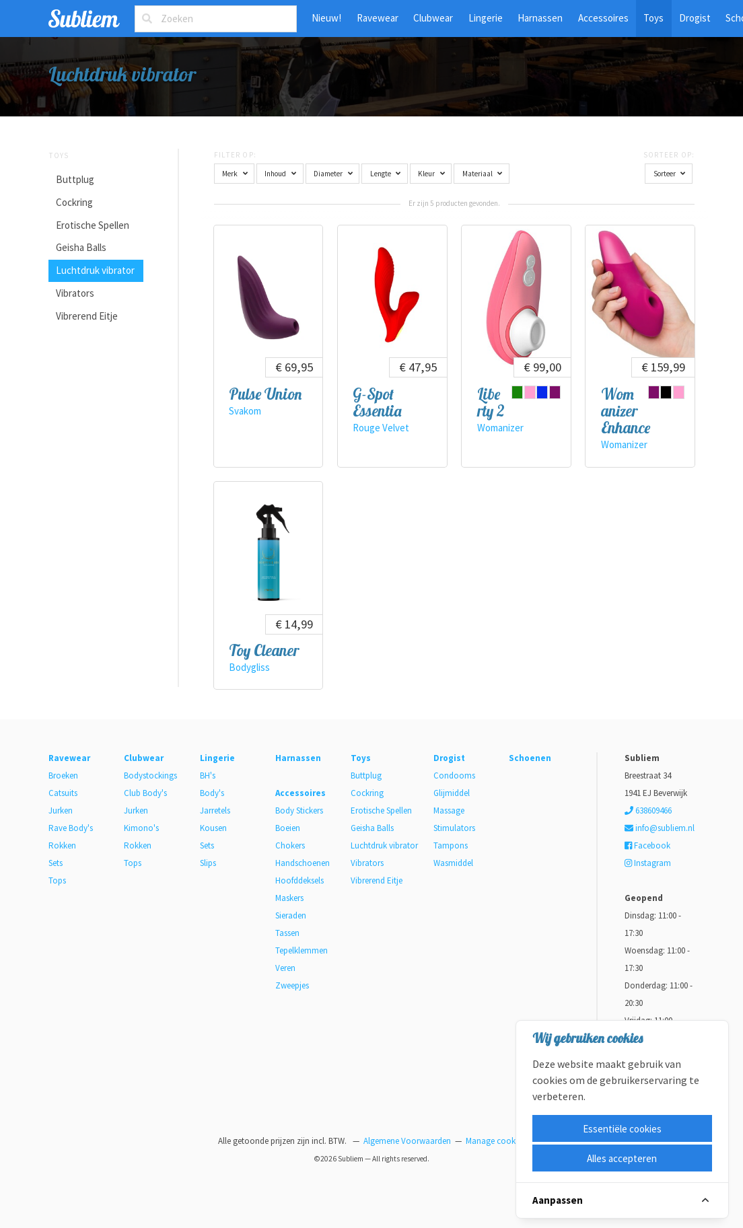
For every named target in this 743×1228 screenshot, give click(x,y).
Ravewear (377, 17)
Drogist (695, 17)
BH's (207, 775)
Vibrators (75, 293)
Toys (653, 17)
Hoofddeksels (299, 880)
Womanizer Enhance (625, 411)
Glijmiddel (451, 793)
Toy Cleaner (264, 650)
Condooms (454, 775)
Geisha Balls (81, 247)
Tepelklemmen (301, 950)
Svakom (245, 410)
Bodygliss (249, 667)
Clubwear (433, 17)
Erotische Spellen (92, 225)
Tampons (450, 845)
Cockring (74, 202)
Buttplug (75, 179)
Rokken (62, 845)
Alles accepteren (622, 1158)
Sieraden (290, 915)
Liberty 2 (491, 402)
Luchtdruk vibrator (95, 270)
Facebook (647, 845)
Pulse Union (265, 394)
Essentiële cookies (622, 1128)
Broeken (63, 775)
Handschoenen (302, 863)
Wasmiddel (453, 863)
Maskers (289, 898)
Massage (448, 810)
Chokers (290, 845)
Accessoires (603, 17)
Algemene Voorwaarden (407, 1141)
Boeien (287, 828)
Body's (212, 793)
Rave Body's (70, 828)
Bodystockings (150, 775)
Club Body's (145, 793)
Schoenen (530, 758)
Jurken (60, 810)
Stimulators (454, 828)
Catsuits (62, 793)
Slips (208, 863)
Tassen (287, 933)
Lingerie (485, 17)
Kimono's (141, 828)
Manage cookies (495, 1141)
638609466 (648, 810)
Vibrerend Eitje (87, 316)
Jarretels (215, 810)
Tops (57, 880)
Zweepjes (292, 985)
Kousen (213, 828)
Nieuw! (326, 17)
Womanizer (500, 427)
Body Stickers (299, 810)
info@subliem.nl (660, 828)
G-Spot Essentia (377, 402)
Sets (55, 863)
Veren (285, 968)
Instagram (648, 863)
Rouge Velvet (381, 427)
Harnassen (540, 17)
